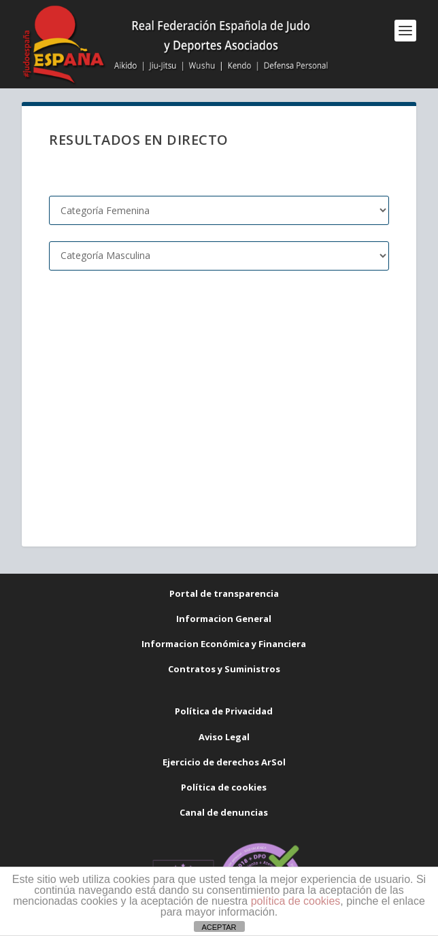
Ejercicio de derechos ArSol (224, 762)
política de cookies (296, 901)
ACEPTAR (218, 927)
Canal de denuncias (224, 812)
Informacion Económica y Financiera (223, 644)
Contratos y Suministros (224, 669)
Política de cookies (224, 787)
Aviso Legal (224, 737)
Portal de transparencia (224, 593)
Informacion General (223, 618)
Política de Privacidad (224, 711)
